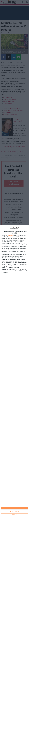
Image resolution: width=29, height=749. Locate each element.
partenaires (10, 235)
